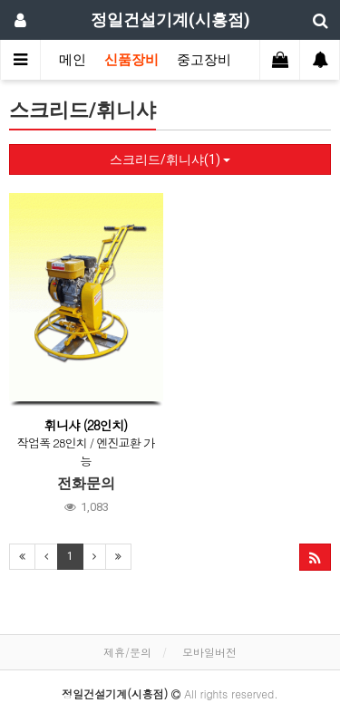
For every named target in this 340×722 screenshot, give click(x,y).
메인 (72, 60)
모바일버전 (209, 651)
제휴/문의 (127, 651)
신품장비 (131, 60)
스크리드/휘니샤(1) (170, 159)
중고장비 (204, 60)
